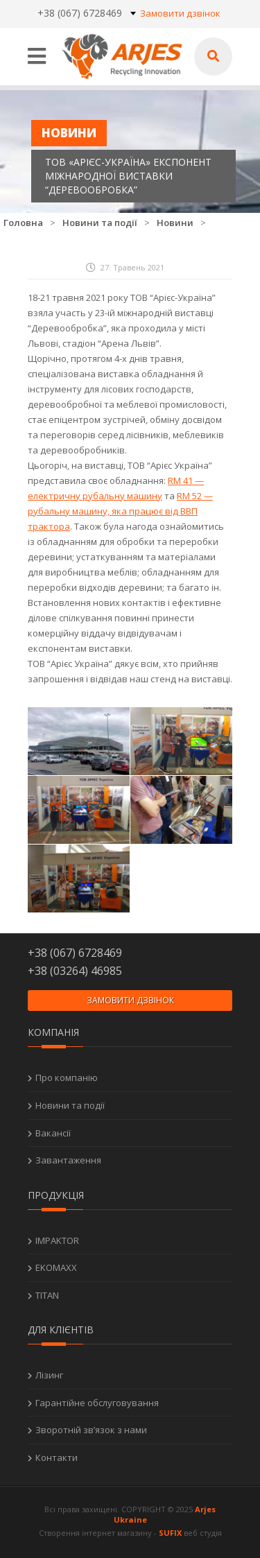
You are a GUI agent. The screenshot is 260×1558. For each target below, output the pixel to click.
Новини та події (70, 1105)
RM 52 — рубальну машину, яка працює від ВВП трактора (120, 511)
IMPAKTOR (57, 1240)
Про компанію (66, 1077)
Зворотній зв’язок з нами (91, 1429)
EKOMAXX (56, 1267)
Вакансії (53, 1133)
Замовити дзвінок (180, 13)
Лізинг (49, 1375)
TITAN (47, 1295)
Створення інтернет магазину (95, 1532)
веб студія (203, 1532)
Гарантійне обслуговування (97, 1402)
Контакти (56, 1457)
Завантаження (68, 1160)
